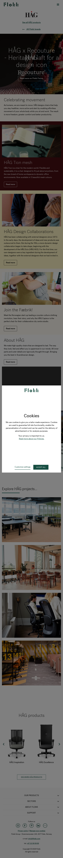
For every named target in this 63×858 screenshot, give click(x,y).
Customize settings (22, 467)
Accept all (41, 467)
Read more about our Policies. (31, 438)
